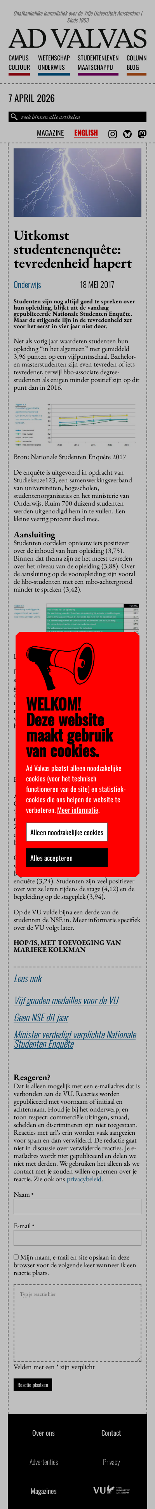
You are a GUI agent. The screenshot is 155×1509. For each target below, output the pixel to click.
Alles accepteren (51, 857)
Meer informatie (77, 809)
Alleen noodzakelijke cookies (66, 832)
